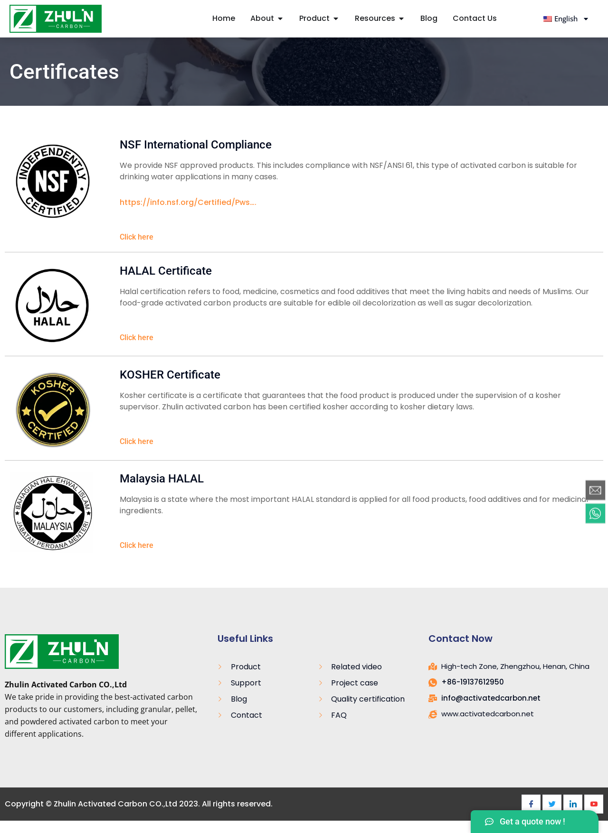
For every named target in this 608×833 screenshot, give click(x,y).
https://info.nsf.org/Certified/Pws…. (188, 202)
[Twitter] (551, 804)
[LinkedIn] (572, 804)
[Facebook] (531, 804)
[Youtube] (593, 804)
